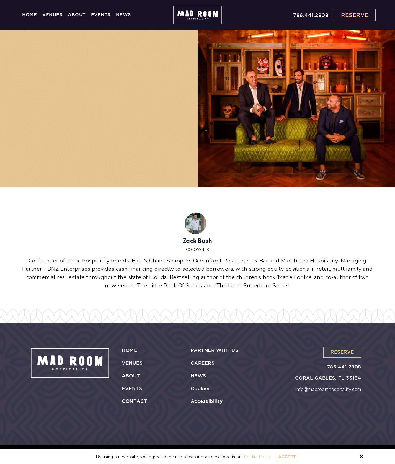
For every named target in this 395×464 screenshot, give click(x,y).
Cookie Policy (257, 456)
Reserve (354, 15)
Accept (287, 457)
